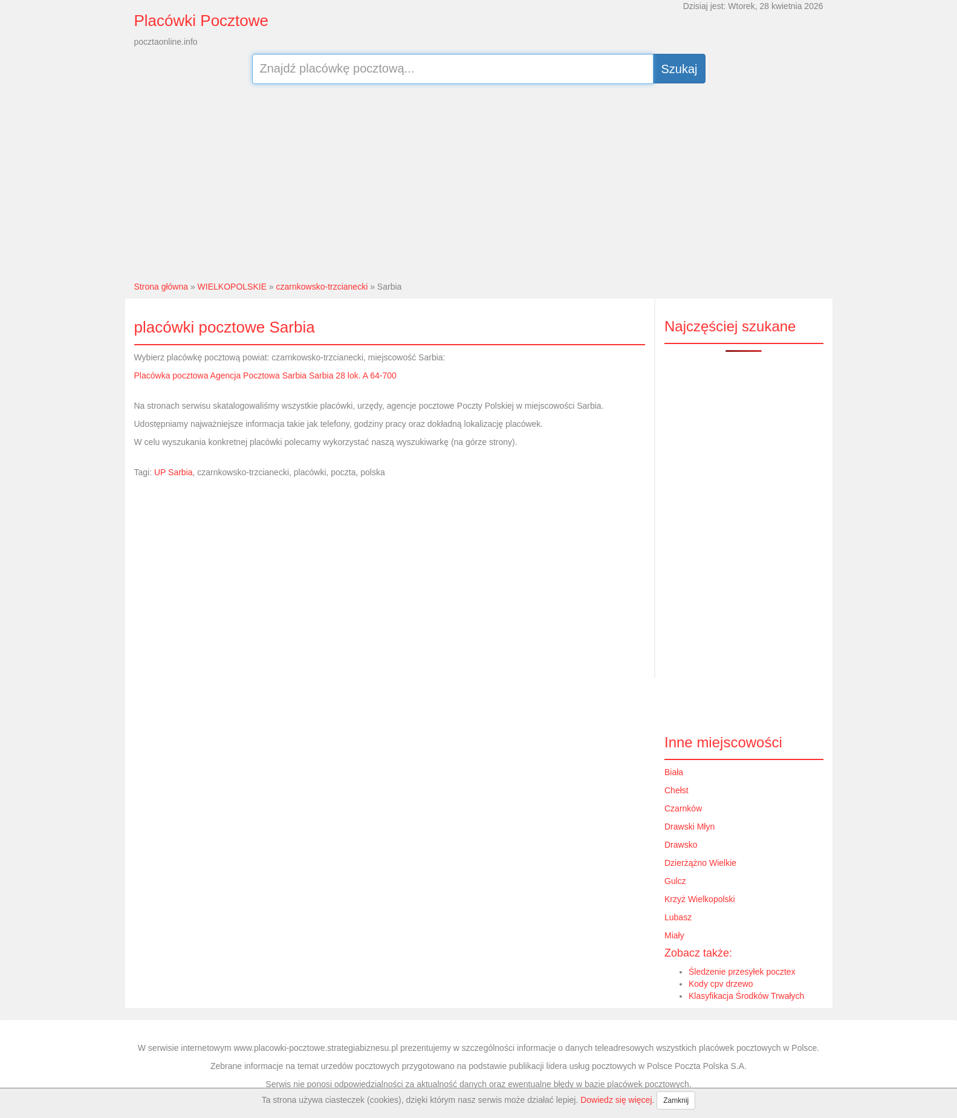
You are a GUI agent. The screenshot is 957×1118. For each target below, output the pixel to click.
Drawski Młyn (689, 826)
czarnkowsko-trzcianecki (322, 286)
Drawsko (680, 845)
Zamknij (676, 1100)
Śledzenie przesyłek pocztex (742, 972)
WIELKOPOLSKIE (232, 286)
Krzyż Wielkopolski (699, 899)
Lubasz (678, 917)
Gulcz (675, 881)
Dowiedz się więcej (616, 1100)
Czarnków (683, 808)
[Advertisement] (478, 180)
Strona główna (161, 286)
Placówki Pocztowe (201, 20)
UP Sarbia (173, 472)
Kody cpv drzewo (721, 984)
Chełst (676, 790)
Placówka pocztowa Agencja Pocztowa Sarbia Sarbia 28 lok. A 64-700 (265, 375)
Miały (674, 935)
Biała (673, 772)
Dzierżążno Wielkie (700, 863)
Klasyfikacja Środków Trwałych (746, 996)
